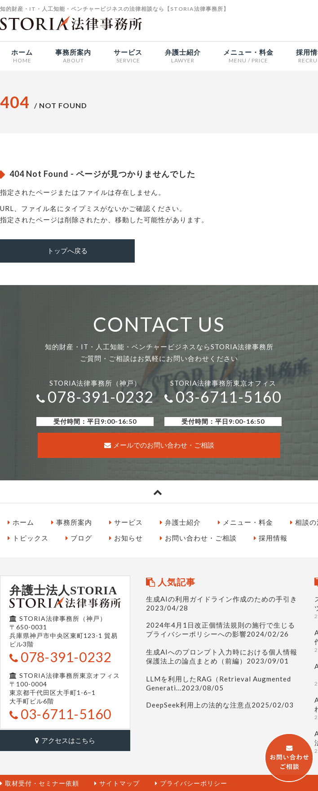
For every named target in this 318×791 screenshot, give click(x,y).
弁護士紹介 (180, 521)
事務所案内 (71, 521)
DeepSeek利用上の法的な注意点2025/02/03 (220, 704)
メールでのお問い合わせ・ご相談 (159, 444)
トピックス (28, 537)
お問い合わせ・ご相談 (198, 537)
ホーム (21, 521)
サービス (126, 521)
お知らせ (126, 537)
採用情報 (270, 537)
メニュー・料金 (245, 521)
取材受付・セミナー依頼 (39, 782)
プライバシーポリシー (191, 782)
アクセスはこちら (65, 739)
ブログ (79, 537)
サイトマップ (117, 782)
